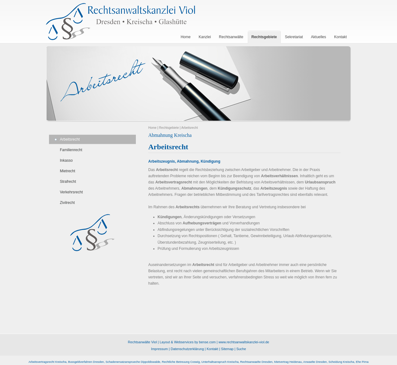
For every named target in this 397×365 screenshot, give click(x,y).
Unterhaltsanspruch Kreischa (220, 361)
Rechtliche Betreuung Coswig (181, 361)
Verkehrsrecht (71, 192)
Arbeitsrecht (70, 139)
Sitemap (227, 349)
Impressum (159, 349)
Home (152, 127)
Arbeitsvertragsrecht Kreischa (47, 361)
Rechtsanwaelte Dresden (256, 361)
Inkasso (66, 160)
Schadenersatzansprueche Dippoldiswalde (132, 361)
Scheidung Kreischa (341, 361)
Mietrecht (67, 171)
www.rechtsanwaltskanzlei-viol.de (243, 342)
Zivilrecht (67, 203)
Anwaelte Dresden (315, 361)
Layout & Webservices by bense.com (188, 342)
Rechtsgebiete (169, 127)
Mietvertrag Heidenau (288, 361)
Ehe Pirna (362, 361)
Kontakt (212, 349)
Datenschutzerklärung (187, 349)
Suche (241, 349)
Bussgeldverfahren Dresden (86, 361)
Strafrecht (68, 181)
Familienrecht (71, 150)
